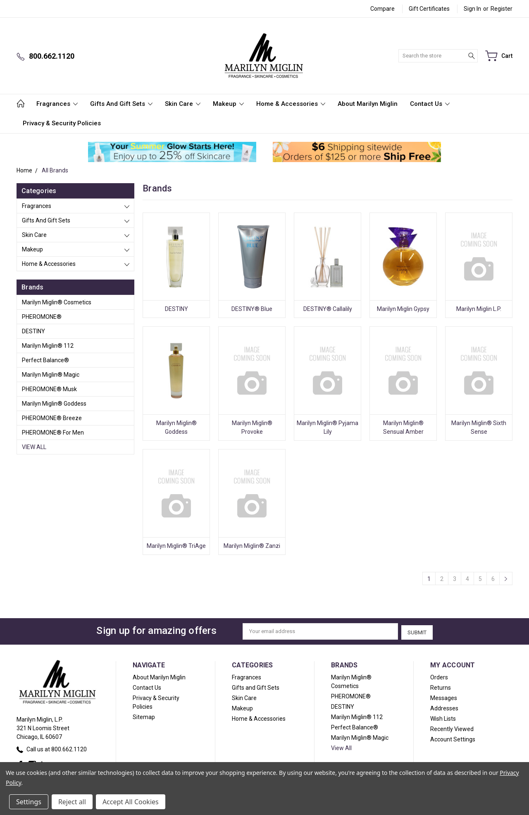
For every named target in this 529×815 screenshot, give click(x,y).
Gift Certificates (429, 8)
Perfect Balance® (45, 360)
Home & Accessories (290, 104)
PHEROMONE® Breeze (52, 418)
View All (34, 447)
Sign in (472, 8)
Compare (382, 8)
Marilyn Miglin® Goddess (54, 403)
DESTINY (33, 331)
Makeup (228, 104)
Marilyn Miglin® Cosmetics (56, 302)
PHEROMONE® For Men (53, 432)
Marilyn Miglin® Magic (50, 374)
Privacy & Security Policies (62, 123)
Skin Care (182, 104)
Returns (440, 686)
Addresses (444, 707)
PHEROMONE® (42, 316)
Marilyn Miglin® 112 (48, 345)
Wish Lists (443, 717)
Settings (28, 801)
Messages (443, 696)
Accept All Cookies (130, 801)
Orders (439, 676)
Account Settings (452, 738)
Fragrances (57, 104)
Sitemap (144, 715)
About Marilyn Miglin (368, 104)
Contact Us (430, 104)
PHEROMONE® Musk (49, 389)
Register (501, 8)
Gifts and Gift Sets (121, 104)
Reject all (72, 801)
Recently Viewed (452, 727)
